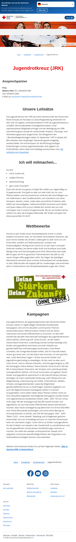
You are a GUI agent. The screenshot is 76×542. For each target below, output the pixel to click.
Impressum (7, 521)
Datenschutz (8, 517)
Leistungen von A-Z (57, 496)
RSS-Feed (6, 525)
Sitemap (6, 513)
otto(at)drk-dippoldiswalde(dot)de (26, 96)
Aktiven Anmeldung (34, 492)
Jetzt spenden (8, 488)
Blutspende (31, 496)
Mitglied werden (33, 488)
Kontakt (6, 509)
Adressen (6, 505)
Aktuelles (53, 492)
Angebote (54, 488)
